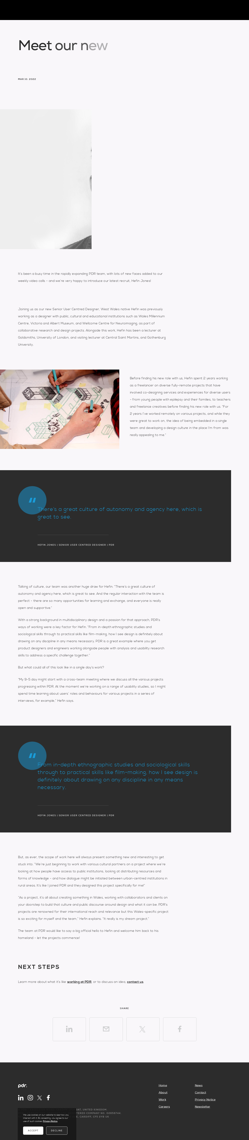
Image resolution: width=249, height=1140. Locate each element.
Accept (33, 1131)
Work (162, 1099)
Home (163, 1085)
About (163, 1092)
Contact (200, 1092)
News (199, 1085)
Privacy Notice (205, 1099)
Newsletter (202, 1106)
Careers (164, 1106)
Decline (57, 1131)
